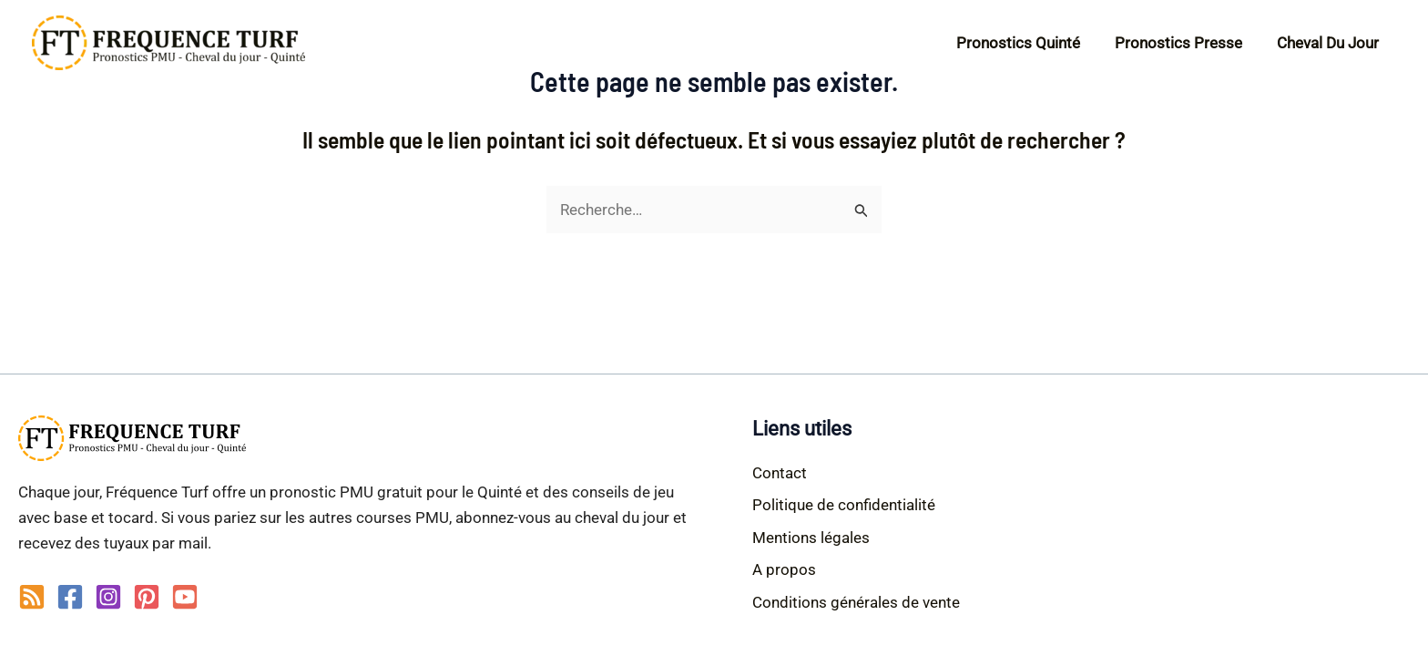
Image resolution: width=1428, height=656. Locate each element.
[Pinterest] (146, 596)
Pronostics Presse (1184, 43)
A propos (784, 569)
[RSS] (32, 596)
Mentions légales (811, 537)
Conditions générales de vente (856, 602)
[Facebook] (70, 596)
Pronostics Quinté (1027, 43)
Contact (779, 473)
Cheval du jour (1330, 43)
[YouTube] (185, 596)
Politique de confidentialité (843, 505)
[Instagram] (108, 596)
